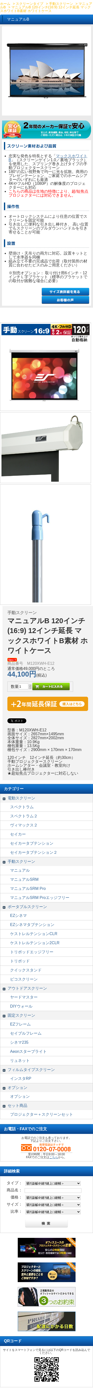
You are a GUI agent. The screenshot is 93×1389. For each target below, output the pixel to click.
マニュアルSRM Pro (28, 888)
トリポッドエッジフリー (31, 952)
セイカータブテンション (31, 843)
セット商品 (17, 1105)
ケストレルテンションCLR (33, 934)
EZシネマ (18, 915)
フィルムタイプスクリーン (31, 1070)
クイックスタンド (26, 970)
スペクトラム (22, 807)
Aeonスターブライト (28, 1051)
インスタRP (20, 1078)
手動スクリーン (61, 4)
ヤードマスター (24, 997)
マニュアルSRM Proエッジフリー (39, 898)
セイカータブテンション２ (33, 852)
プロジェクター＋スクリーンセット (41, 1114)
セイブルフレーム (26, 1033)
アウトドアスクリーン (27, 988)
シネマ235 (19, 1042)
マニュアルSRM (24, 879)
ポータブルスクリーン (27, 907)
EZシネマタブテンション (32, 925)
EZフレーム (20, 1024)
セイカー (18, 834)
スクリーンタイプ (29, 4)
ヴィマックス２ (24, 825)
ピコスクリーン (24, 979)
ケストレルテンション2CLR (35, 943)
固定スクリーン (21, 1015)
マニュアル (20, 870)
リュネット (20, 1060)
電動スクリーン (21, 798)
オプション (17, 1087)
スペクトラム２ (24, 816)
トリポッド (20, 961)
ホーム (5, 4)
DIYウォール (21, 1006)
